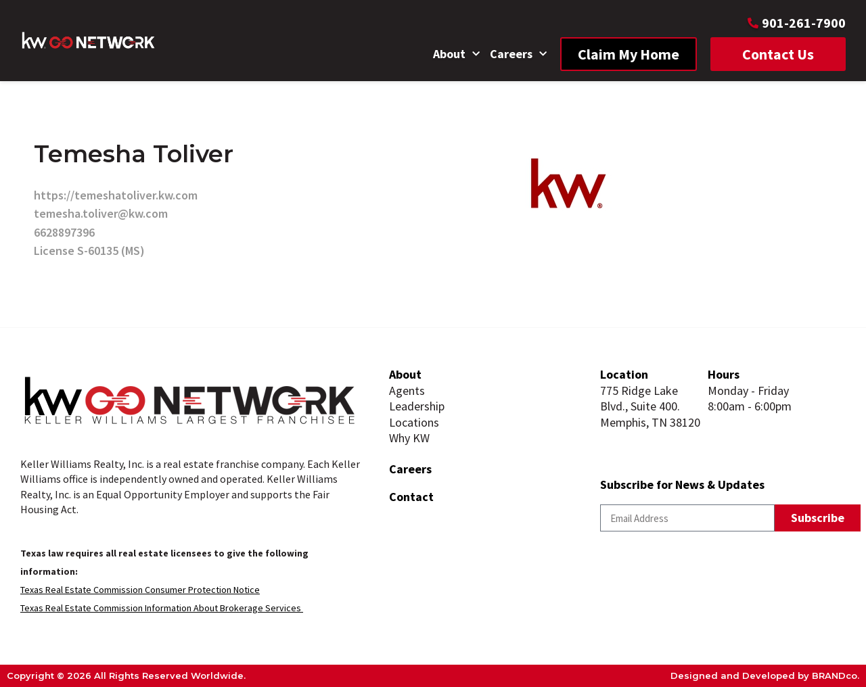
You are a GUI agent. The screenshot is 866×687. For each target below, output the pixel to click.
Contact (411, 496)
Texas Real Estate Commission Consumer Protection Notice (140, 590)
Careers (518, 54)
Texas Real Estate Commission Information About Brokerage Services (161, 608)
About (456, 54)
